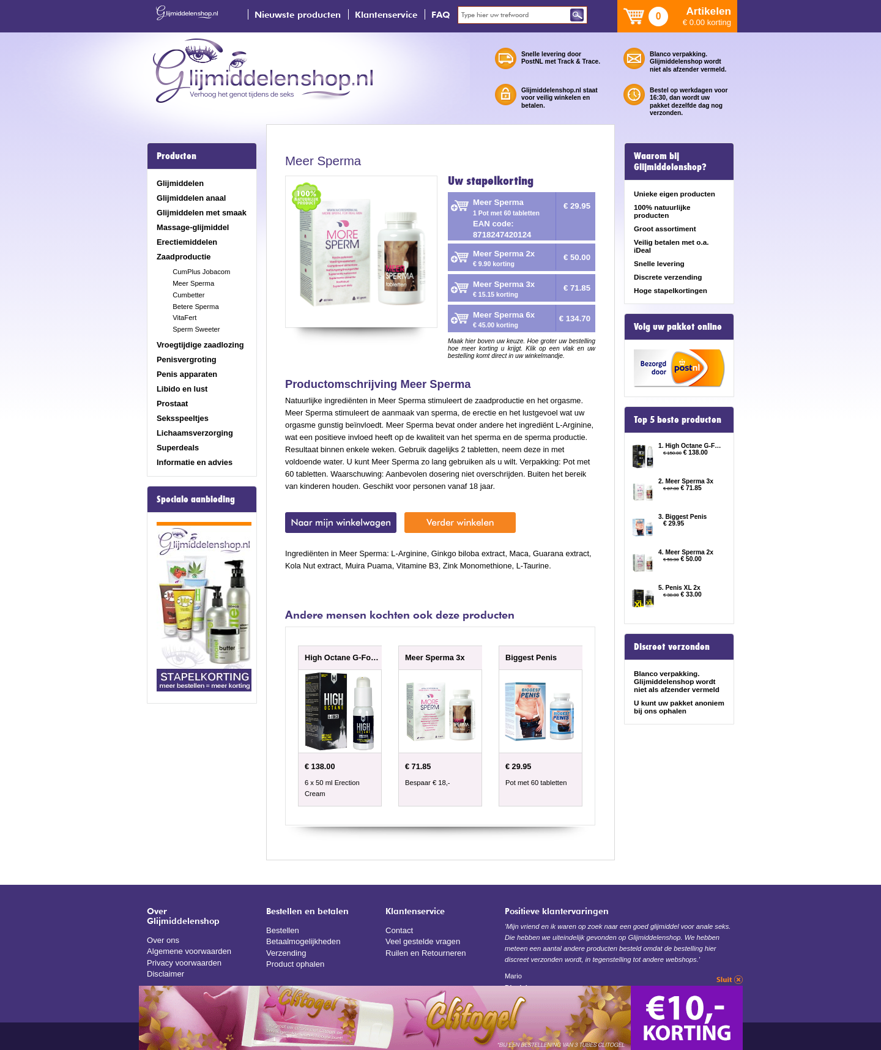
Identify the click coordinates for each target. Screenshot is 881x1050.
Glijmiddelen (180, 183)
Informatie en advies (194, 462)
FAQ (440, 14)
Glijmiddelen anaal (191, 198)
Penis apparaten (187, 374)
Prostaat (172, 403)
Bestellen (282, 929)
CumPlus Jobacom (201, 271)
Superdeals (178, 447)
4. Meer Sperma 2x (685, 552)
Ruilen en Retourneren (424, 951)
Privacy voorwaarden (183, 961)
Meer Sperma (193, 283)
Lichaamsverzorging (195, 433)
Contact (398, 929)
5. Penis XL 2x (679, 587)
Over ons (163, 939)
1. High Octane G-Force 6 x (690, 445)
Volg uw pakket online (678, 326)
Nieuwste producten (298, 14)
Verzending (285, 951)
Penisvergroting (187, 359)
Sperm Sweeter (196, 329)
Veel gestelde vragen (422, 940)
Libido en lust (182, 388)
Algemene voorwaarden (188, 950)
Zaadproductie (183, 256)
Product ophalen (294, 962)
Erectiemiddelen (187, 242)
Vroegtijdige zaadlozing (200, 344)
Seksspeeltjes (183, 418)
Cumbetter (188, 295)
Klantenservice (386, 14)
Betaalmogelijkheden (302, 940)
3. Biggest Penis (682, 516)
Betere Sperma (195, 306)
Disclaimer (165, 972)
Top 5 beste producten (677, 419)
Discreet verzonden (672, 646)
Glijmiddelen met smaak (202, 212)
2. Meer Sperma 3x (685, 481)
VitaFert (184, 317)
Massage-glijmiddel (193, 227)
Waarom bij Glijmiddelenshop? (670, 162)
